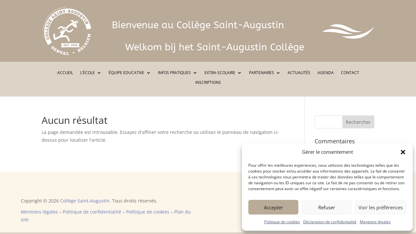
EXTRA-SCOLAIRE (219, 73)
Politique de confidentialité (92, 212)
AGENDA (326, 73)
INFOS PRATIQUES (174, 73)
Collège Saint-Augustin (85, 201)
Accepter (273, 207)
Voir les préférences (380, 207)
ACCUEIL (65, 73)
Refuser (326, 207)
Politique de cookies (282, 222)
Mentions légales (375, 222)
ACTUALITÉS (299, 73)
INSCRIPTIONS (208, 82)
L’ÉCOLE (87, 73)
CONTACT (350, 73)
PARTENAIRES (261, 73)
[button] (403, 152)
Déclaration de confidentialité (330, 222)
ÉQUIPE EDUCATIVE (126, 73)
